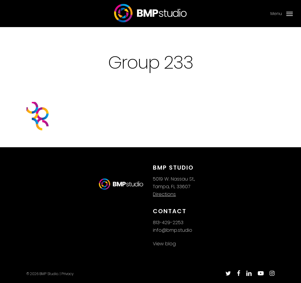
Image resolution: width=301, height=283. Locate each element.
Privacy (67, 273)
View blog (164, 243)
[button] (281, 13)
